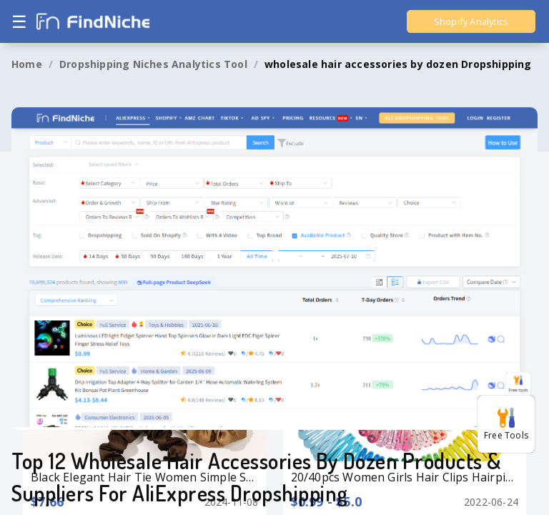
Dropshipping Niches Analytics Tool (153, 64)
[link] (26, 64)
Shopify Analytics (470, 21)
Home (26, 64)
